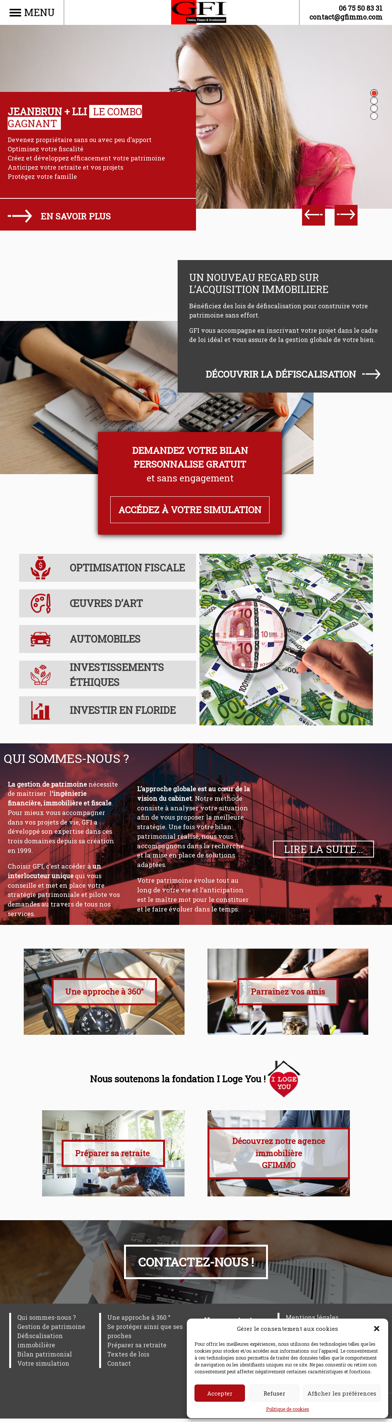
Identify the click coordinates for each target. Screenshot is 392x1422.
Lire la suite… (323, 849)
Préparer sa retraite (113, 1156)
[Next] (346, 215)
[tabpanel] (196, 186)
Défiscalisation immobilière (40, 1343)
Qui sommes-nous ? (46, 1321)
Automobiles (105, 638)
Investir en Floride (123, 710)
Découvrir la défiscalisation (281, 374)
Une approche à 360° (104, 991)
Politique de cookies (287, 1409)
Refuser (274, 1393)
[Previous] (313, 215)
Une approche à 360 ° (138, 1321)
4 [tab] (374, 116)
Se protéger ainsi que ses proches (145, 1334)
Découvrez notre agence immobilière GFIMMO (278, 1156)
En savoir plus (76, 216)
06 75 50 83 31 (360, 8)
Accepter (219, 1393)
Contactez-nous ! (196, 1265)
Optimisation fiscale (127, 567)
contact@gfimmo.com (345, 17)
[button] (377, 1328)
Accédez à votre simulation (189, 510)
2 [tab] (374, 101)
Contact (119, 1367)
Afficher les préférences (341, 1393)
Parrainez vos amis (288, 991)
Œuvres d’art (106, 603)
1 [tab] (374, 93)
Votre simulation (43, 1367)
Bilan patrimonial (44, 1357)
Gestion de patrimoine (51, 1330)
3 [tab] (374, 108)
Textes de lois (128, 1357)
